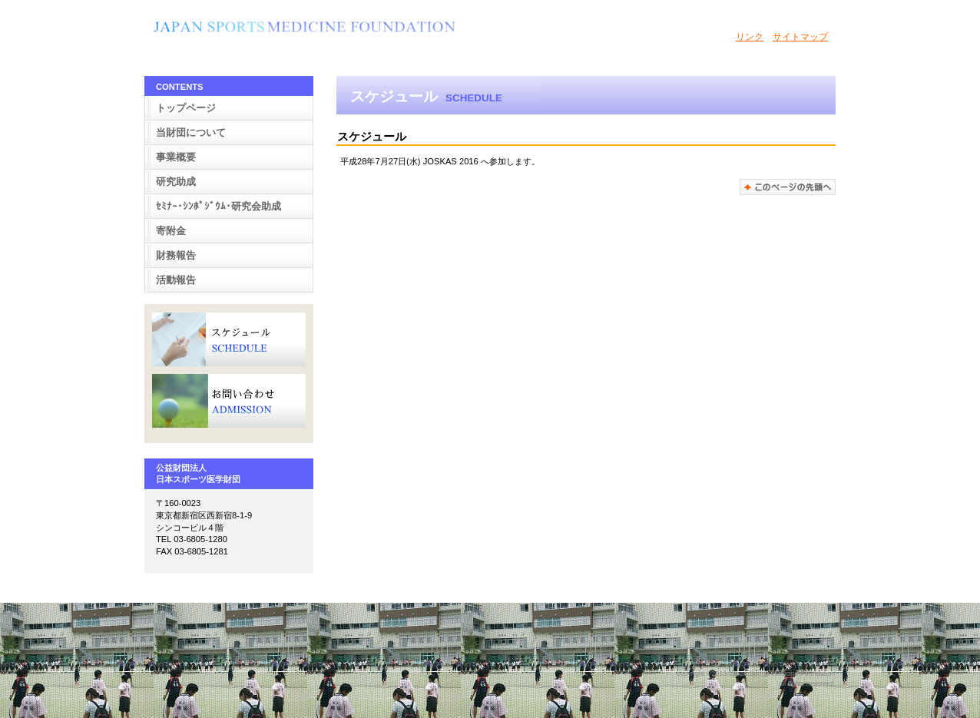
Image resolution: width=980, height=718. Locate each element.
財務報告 (176, 255)
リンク (749, 36)
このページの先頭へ (788, 187)
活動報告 (176, 280)
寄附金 (171, 231)
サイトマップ (800, 36)
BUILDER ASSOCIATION (305, 30)
